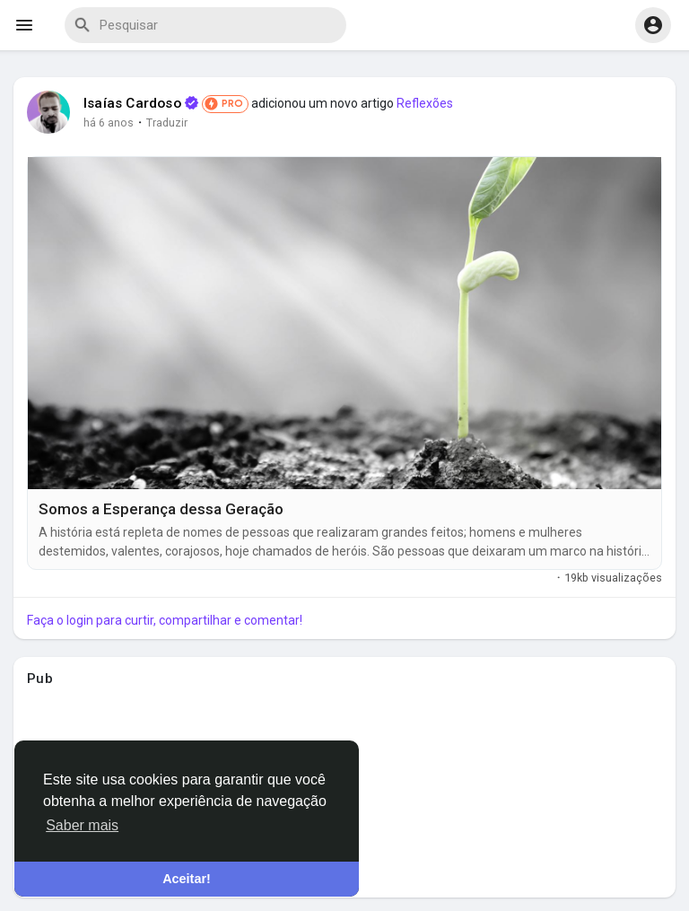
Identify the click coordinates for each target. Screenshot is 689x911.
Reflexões (425, 103)
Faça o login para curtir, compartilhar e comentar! (164, 620)
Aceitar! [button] (186, 879)
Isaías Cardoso (132, 103)
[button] (653, 25)
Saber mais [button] (82, 825)
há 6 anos (108, 122)
